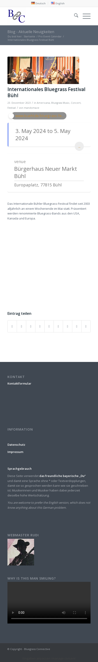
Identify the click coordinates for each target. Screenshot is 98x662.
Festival (11, 107)
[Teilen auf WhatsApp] (30, 326)
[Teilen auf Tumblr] (58, 326)
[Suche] (74, 16)
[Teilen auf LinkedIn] (49, 326)
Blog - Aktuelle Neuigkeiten (30, 31)
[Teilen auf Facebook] (12, 326)
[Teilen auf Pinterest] (39, 326)
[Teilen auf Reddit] (76, 326)
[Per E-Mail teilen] (86, 326)
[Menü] (84, 16)
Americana (43, 102)
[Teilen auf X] (21, 326)
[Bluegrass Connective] (40, 16)
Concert (76, 102)
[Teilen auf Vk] (67, 326)
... (79, 146)
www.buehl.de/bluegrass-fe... (39, 115)
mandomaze (31, 107)
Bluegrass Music (60, 102)
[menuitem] (38, 3)
